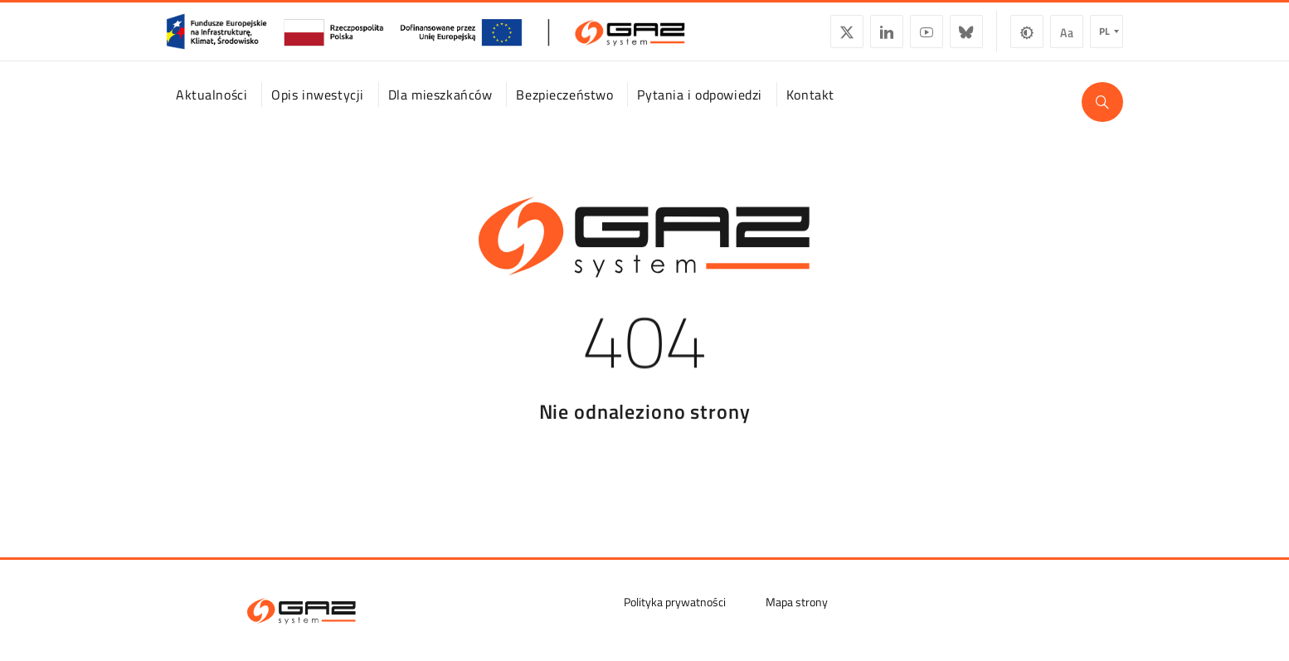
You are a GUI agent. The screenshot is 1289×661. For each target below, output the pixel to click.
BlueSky (966, 38)
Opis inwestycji (317, 110)
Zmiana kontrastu (1026, 38)
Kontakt (810, 110)
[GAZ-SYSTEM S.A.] (301, 611)
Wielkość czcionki (1066, 38)
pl (1104, 38)
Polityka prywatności (675, 601)
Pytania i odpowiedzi (699, 110)
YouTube (926, 38)
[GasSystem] (425, 38)
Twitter (846, 38)
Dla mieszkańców (440, 110)
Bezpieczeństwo (564, 110)
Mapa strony (797, 601)
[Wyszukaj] (1102, 118)
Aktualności (211, 110)
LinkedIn (886, 38)
